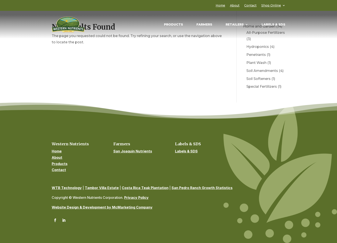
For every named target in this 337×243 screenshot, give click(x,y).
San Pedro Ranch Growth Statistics (202, 188)
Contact (250, 5)
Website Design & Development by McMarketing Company (102, 207)
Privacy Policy (136, 197)
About (234, 5)
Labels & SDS (273, 24)
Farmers (204, 24)
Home (220, 5)
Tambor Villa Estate (102, 188)
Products (173, 24)
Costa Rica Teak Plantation (145, 188)
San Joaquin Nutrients (132, 151)
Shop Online (271, 5)
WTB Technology (67, 188)
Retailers (235, 24)
